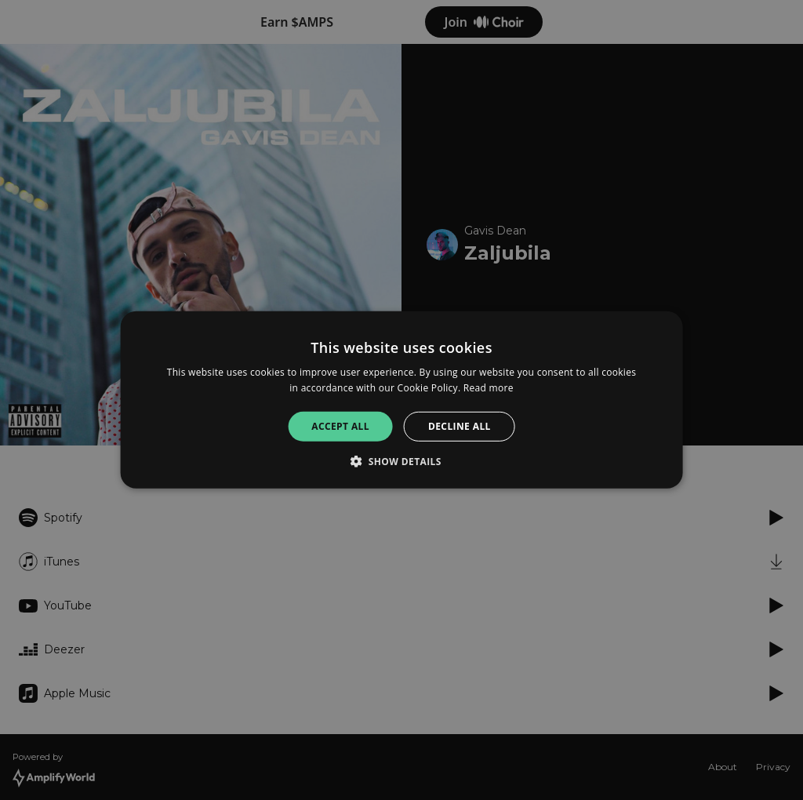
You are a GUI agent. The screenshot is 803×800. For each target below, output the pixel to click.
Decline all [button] (459, 426)
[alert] (401, 400)
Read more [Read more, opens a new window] (488, 388)
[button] (401, 461)
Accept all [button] (340, 426)
